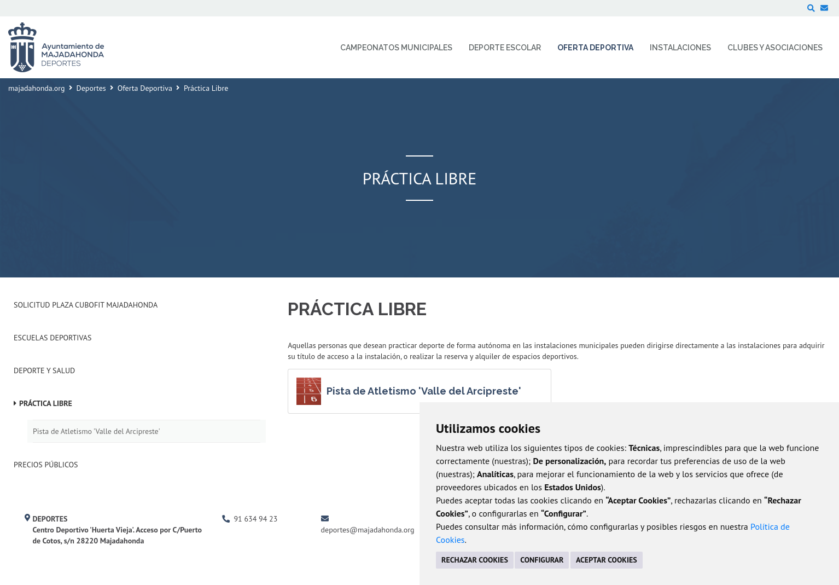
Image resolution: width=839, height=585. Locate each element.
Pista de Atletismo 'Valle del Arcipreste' (96, 431)
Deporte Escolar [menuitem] (505, 47)
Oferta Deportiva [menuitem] (595, 47)
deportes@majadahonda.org (368, 530)
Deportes (91, 88)
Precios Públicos (46, 465)
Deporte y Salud (44, 370)
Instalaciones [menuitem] (680, 47)
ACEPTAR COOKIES (606, 560)
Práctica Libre (45, 403)
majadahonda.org (36, 88)
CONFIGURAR (541, 560)
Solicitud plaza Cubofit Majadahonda (86, 305)
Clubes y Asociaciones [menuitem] (775, 47)
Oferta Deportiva (145, 88)
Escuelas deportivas (52, 338)
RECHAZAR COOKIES (474, 560)
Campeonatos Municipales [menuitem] (396, 47)
